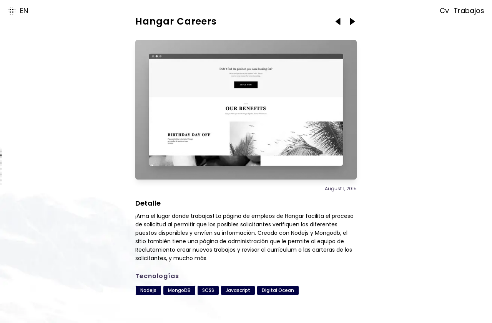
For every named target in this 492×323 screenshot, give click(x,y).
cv (444, 10)
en (24, 10)
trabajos (469, 10)
